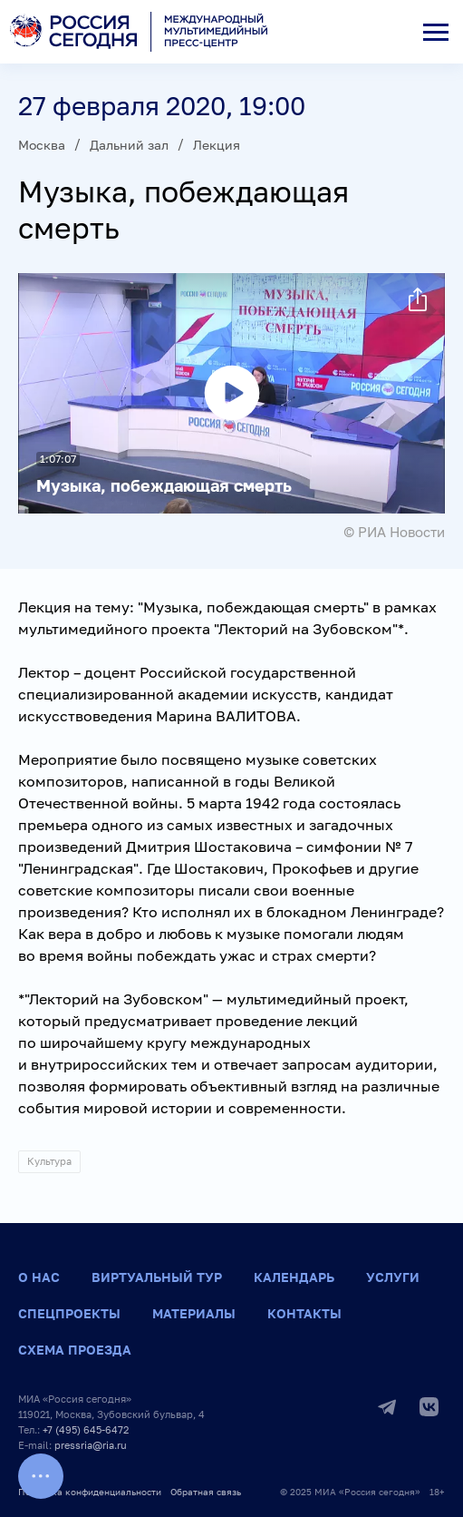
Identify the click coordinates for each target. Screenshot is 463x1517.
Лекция (216, 144)
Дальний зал (129, 144)
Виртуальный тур (157, 1277)
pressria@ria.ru (90, 1445)
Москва (41, 144)
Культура (49, 1161)
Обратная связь (205, 1491)
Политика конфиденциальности (89, 1491)
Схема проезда (74, 1349)
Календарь (294, 1277)
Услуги (393, 1277)
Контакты (304, 1313)
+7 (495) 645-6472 (86, 1429)
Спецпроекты (69, 1313)
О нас (39, 1277)
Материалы (194, 1313)
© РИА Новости (394, 532)
